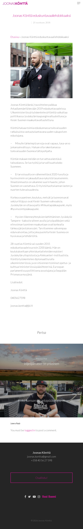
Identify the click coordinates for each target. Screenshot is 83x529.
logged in (30, 430)
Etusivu (14, 36)
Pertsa (41, 332)
